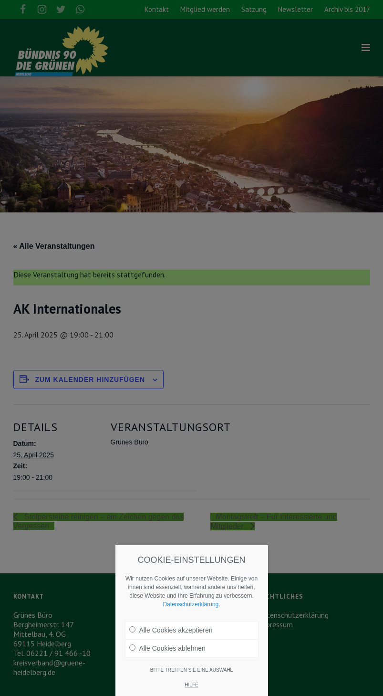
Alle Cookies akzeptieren (171, 630)
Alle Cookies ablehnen (167, 648)
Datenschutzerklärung (190, 604)
